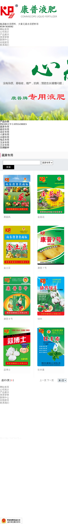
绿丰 (40, 319)
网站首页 (4, 29)
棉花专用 (4, 129)
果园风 (7, 217)
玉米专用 (4, 142)
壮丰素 (41, 370)
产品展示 (4, 34)
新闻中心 (4, 39)
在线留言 (4, 42)
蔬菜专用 (4, 126)
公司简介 (4, 32)
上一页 (43, 380)
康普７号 (42, 268)
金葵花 (41, 217)
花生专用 (4, 132)
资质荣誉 (4, 37)
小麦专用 (4, 134)
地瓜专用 (4, 140)
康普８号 (8, 319)
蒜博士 (7, 370)
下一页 (50, 380)
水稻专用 (4, 137)
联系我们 (4, 45)
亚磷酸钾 (4, 147)
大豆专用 (4, 145)
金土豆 (7, 268)
